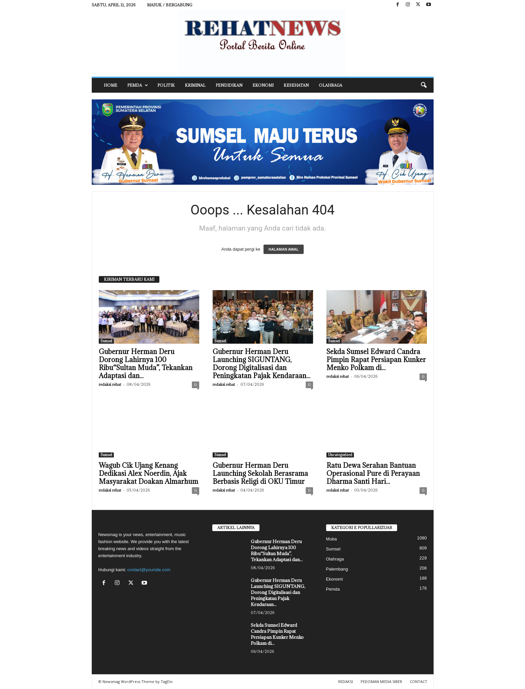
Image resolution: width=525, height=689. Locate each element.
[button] (423, 85)
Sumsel (106, 341)
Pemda (137, 85)
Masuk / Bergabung (169, 4)
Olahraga (330, 85)
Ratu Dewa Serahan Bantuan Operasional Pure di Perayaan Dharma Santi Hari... (373, 473)
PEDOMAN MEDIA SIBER (381, 681)
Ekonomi (263, 85)
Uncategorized (340, 454)
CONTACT (418, 681)
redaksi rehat (110, 384)
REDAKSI (345, 681)
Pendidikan (229, 85)
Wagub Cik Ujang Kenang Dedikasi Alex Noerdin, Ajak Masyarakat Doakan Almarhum (148, 473)
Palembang (337, 569)
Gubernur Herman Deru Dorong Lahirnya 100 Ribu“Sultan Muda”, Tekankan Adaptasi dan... (146, 363)
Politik (166, 85)
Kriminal (195, 85)
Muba (331, 538)
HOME (110, 85)
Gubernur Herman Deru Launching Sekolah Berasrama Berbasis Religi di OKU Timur (260, 473)
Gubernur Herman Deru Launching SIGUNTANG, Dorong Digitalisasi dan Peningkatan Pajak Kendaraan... (261, 363)
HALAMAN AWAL (284, 249)
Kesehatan (296, 85)
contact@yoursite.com (148, 569)
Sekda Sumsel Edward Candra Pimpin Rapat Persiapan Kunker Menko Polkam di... (376, 359)
